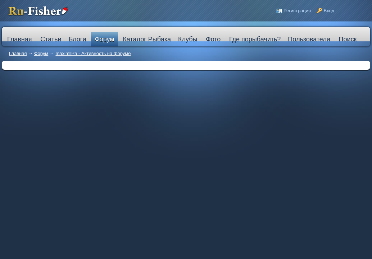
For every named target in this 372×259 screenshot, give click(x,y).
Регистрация (297, 10)
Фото (213, 39)
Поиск (348, 39)
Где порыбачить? (255, 39)
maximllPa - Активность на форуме (93, 53)
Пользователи (309, 39)
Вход (329, 10)
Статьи (50, 39)
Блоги (77, 39)
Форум (104, 39)
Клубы (187, 39)
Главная (18, 53)
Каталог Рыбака (147, 39)
